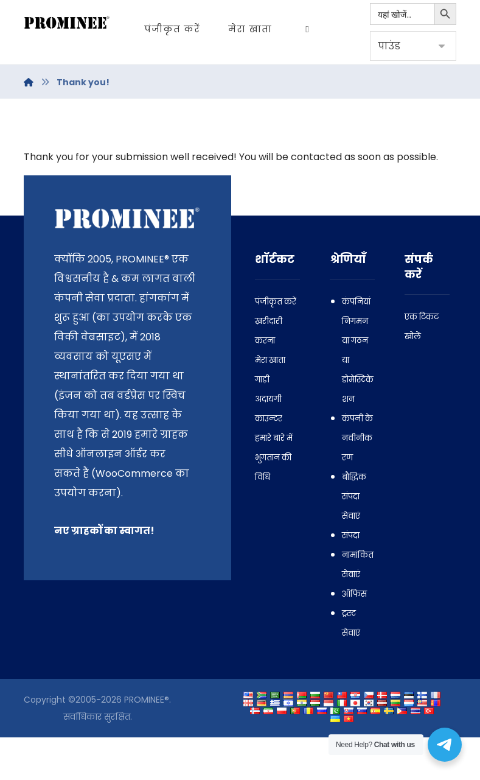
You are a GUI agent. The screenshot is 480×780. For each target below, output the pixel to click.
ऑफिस (354, 636)
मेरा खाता (270, 403)
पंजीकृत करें (275, 344)
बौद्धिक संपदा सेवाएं (354, 539)
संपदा (351, 578)
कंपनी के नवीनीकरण (357, 480)
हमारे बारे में (274, 481)
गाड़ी (262, 422)
